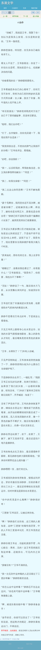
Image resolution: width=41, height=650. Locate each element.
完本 (24, 8)
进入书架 (36, 16)
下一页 (25, 16)
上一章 (5, 16)
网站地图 (20, 648)
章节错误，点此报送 (9, 630)
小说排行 (15, 8)
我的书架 (34, 8)
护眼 (33, 12)
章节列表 (15, 16)
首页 (5, 8)
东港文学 (7, 3)
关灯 (38, 12)
